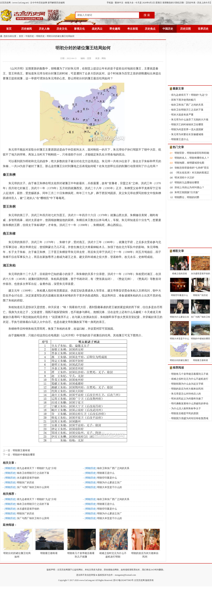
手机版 (110, 2)
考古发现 (132, 28)
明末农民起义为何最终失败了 (187, 398)
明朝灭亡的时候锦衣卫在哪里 (187, 124)
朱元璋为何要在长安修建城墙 (187, 134)
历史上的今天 (203, 2)
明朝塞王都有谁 (21, 450)
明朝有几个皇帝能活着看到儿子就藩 (81, 543)
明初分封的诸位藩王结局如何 (60, 36)
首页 (8, 28)
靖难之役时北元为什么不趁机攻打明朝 (113, 543)
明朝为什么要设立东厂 (109, 482)
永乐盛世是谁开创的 (28, 477)
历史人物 (44, 28)
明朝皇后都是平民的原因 (184, 413)
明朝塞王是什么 (105, 473)
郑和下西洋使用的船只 (183, 100)
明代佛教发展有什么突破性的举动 (189, 403)
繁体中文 (119, 2)
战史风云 (97, 28)
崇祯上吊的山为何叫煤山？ (189, 187)
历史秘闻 (26, 28)
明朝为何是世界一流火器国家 (187, 129)
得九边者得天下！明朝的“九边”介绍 (36, 468)
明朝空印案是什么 (107, 477)
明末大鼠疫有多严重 (182, 114)
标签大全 (129, 2)
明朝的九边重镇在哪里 (187, 182)
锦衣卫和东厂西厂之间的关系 (113, 468)
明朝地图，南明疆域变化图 (189, 162)
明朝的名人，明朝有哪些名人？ (192, 158)
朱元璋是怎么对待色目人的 (186, 393)
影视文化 (79, 28)
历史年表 (191, 2)
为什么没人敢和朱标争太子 (186, 408)
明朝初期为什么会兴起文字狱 (187, 383)
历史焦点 (150, 28)
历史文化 (62, 28)
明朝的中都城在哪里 (24, 454)
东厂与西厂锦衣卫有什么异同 (33, 487)
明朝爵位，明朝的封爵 (187, 197)
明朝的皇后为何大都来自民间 (145, 543)
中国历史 (168, 28)
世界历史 (203, 28)
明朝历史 (40, 36)
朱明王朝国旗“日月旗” (187, 192)
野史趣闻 (115, 28)
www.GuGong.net (87, 580)
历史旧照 (185, 28)
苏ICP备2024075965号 (123, 580)
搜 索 (147, 15)
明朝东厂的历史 (25, 482)
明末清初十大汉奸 (184, 177)
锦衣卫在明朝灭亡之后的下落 (33, 473)
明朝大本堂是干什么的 (109, 487)
